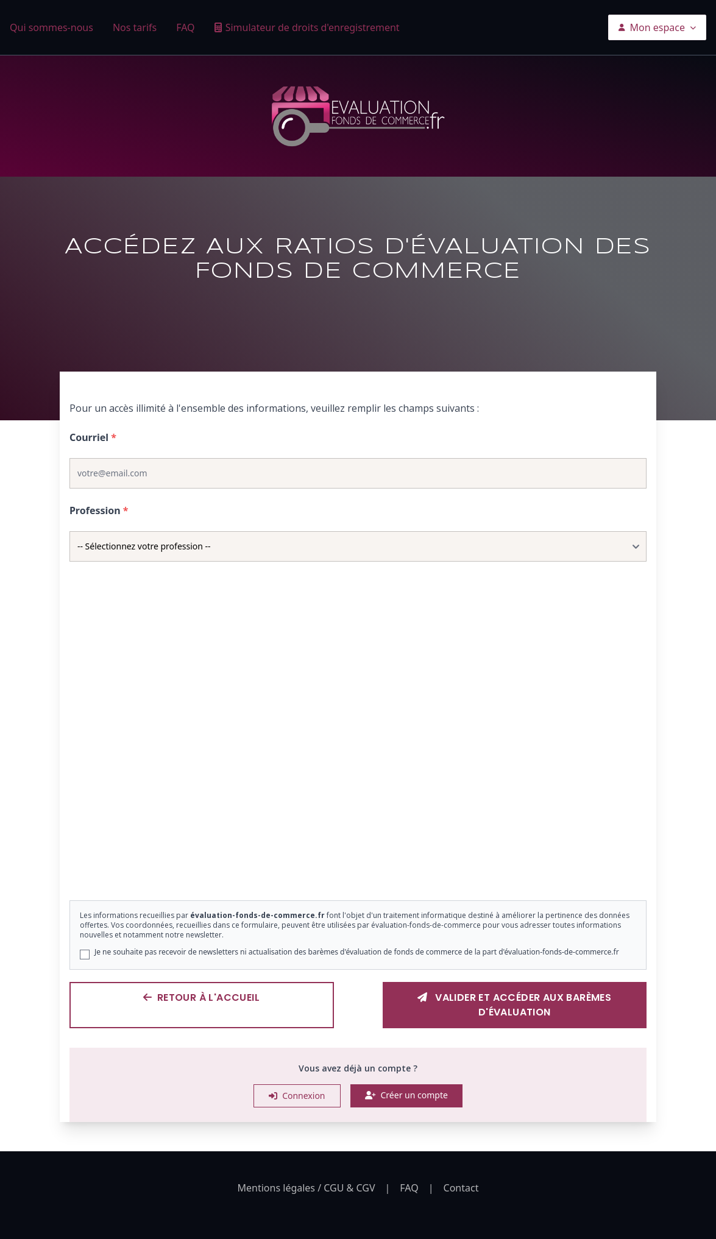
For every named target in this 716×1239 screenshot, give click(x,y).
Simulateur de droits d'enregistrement (312, 27)
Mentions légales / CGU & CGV (306, 1188)
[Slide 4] (379, 865)
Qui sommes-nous (51, 27)
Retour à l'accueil (201, 997)
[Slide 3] (365, 865)
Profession (99, 510)
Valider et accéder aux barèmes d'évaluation (514, 1004)
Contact (461, 1188)
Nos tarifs (135, 27)
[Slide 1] (335, 865)
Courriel (92, 437)
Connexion (297, 1095)
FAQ (185, 27)
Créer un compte (406, 1095)
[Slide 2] (350, 865)
